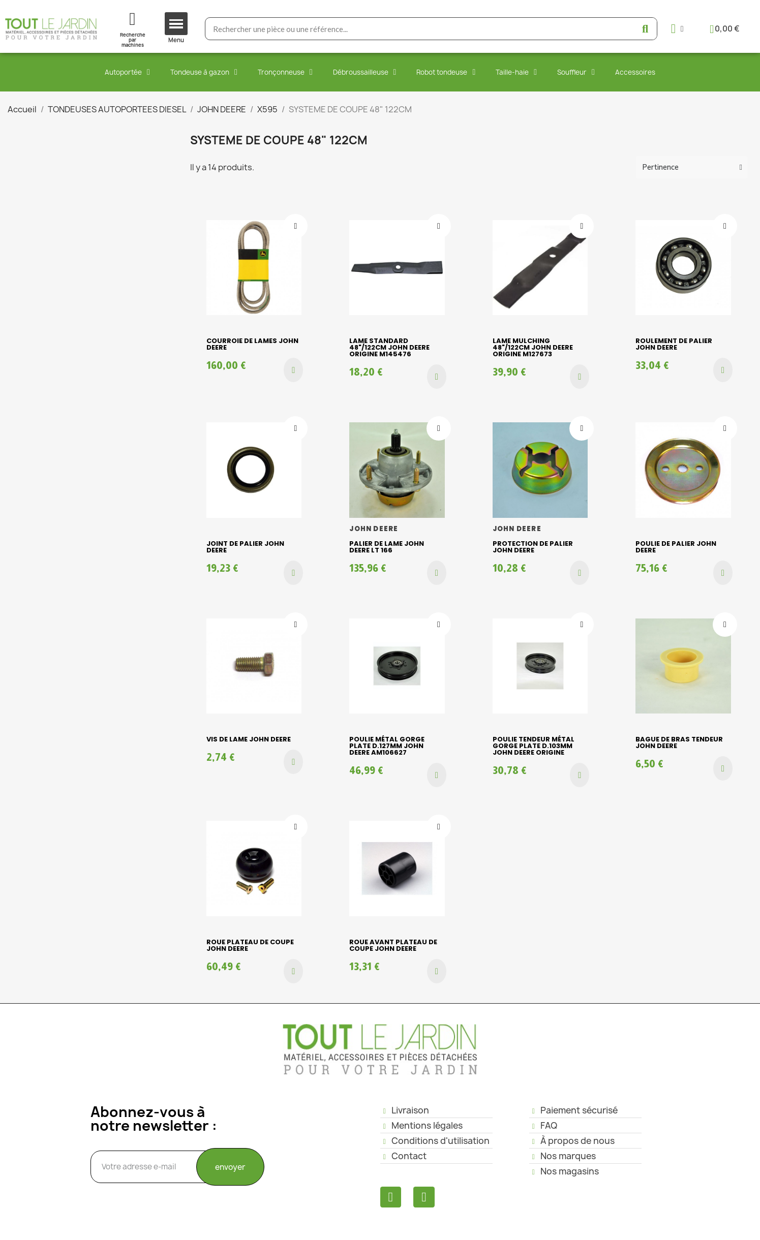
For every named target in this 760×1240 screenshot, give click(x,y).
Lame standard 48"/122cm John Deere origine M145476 (389, 347)
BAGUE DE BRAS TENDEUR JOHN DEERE (679, 742)
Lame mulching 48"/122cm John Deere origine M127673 (533, 347)
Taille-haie (516, 72)
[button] (293, 370)
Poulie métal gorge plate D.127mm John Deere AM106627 (386, 745)
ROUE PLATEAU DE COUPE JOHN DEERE (250, 945)
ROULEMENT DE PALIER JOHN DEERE (673, 344)
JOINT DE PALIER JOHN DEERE (245, 547)
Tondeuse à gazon (203, 72)
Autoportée (127, 72)
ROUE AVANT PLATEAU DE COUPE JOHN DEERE (393, 945)
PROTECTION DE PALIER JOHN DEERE (533, 547)
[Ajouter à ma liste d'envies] (295, 226)
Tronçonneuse (285, 72)
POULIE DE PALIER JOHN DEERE (675, 547)
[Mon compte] (677, 28)
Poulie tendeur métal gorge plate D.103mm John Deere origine (533, 745)
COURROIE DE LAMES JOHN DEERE (252, 344)
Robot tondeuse (445, 72)
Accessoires (635, 72)
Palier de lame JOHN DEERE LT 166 (386, 547)
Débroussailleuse (365, 72)
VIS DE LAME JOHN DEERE (248, 739)
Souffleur (576, 72)
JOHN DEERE (373, 529)
